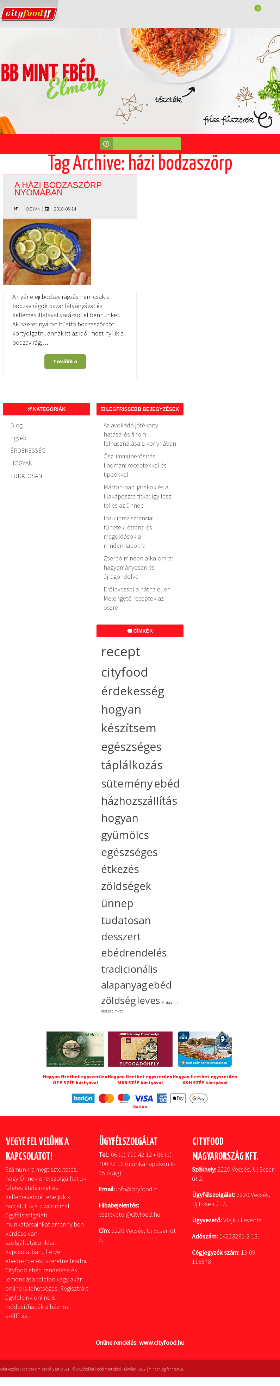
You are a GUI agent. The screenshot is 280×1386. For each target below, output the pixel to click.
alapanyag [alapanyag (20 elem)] (124, 984)
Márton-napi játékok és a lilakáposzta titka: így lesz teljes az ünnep (137, 496)
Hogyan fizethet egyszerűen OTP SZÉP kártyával (75, 1080)
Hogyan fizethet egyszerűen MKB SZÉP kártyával (140, 1080)
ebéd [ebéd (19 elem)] (160, 984)
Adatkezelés (9, 1369)
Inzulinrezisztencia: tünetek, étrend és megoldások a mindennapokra (129, 532)
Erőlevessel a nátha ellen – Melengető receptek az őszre (139, 598)
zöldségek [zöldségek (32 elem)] (126, 886)
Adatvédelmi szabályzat (40, 1369)
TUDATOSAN (26, 476)
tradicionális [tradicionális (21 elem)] (129, 969)
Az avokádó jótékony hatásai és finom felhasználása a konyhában (140, 434)
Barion (140, 1106)
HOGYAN (32, 209)
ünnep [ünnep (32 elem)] (117, 903)
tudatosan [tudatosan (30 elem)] (126, 920)
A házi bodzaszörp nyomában (59, 188)
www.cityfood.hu (161, 1342)
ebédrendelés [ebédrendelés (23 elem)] (134, 952)
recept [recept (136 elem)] (121, 651)
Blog (16, 425)
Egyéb (18, 438)
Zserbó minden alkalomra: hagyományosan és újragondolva (138, 567)
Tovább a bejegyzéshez (66, 363)
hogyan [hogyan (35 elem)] (119, 817)
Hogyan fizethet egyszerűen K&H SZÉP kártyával (205, 1080)
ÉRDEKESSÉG (27, 450)
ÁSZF (65, 1369)
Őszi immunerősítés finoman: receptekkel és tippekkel (135, 465)
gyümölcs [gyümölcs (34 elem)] (125, 835)
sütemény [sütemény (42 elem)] (127, 783)
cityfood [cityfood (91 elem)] (124, 671)
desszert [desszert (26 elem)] (121, 936)
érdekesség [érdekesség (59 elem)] (132, 691)
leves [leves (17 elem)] (148, 1000)
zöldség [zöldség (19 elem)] (118, 1000)
